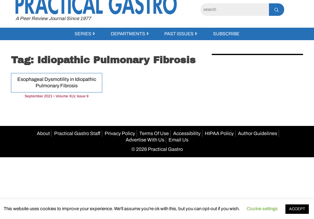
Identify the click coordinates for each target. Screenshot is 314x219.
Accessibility (187, 133)
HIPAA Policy (219, 133)
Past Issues (179, 33)
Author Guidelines (257, 133)
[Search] (235, 9)
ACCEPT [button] (297, 209)
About (43, 133)
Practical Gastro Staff (77, 133)
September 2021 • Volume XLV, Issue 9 (57, 96)
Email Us (178, 139)
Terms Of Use (154, 133)
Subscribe (226, 33)
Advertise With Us (145, 139)
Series (83, 33)
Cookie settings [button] (262, 208)
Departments (128, 33)
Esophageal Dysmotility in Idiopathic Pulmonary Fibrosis (56, 82)
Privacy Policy (120, 133)
